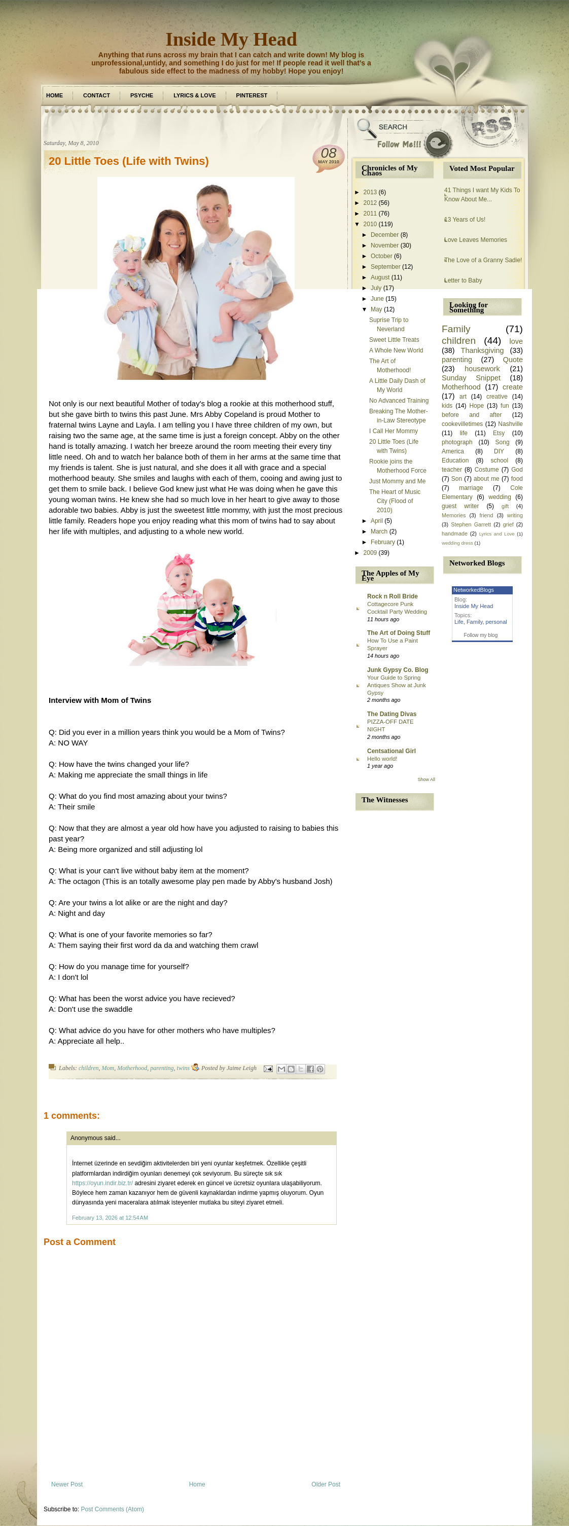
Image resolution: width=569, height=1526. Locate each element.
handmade (455, 533)
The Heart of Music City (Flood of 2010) (394, 501)
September (386, 266)
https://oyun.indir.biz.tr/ (102, 1183)
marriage (471, 487)
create (513, 387)
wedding (499, 497)
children (89, 1068)
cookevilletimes (462, 424)
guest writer (460, 506)
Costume (487, 469)
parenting (161, 1068)
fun (505, 405)
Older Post (325, 1484)
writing (515, 515)
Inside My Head (231, 39)
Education (455, 460)
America (453, 451)
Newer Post (67, 1484)
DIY (499, 451)
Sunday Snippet (471, 378)
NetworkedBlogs (473, 590)
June (377, 298)
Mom (108, 1068)
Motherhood (132, 1068)
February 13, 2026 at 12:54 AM (110, 1218)
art (463, 396)
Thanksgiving (482, 350)
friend (486, 515)
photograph (457, 442)
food (517, 478)
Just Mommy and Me (397, 481)
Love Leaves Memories (475, 239)
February (383, 542)
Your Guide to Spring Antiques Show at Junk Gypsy (396, 685)
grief (508, 524)
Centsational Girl (391, 751)
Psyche (141, 95)
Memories (454, 515)
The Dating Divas (391, 714)
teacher (452, 469)
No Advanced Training (399, 400)
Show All (426, 779)
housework (482, 369)
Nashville (510, 424)
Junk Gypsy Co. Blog (398, 669)
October (382, 256)
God (517, 469)
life (464, 433)
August (380, 277)
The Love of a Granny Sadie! (483, 260)
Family (456, 329)
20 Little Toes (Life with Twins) (129, 161)
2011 (370, 213)
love (516, 341)
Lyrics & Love (194, 95)
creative (497, 396)
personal (496, 622)
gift (505, 506)
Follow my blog (481, 635)
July (376, 288)
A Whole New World (396, 350)
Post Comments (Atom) (112, 1509)
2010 (370, 224)
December (385, 234)
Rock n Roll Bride (392, 596)
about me (487, 478)
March (379, 531)
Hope (476, 405)
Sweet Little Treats (394, 339)
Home (54, 95)
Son (456, 478)
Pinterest (252, 95)
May (376, 309)
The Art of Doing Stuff (398, 632)
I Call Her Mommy (393, 431)
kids (447, 405)
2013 (370, 192)
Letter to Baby (463, 280)
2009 (370, 552)
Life (459, 622)
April (377, 520)
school (499, 460)
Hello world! (382, 759)
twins (183, 1068)
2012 (370, 202)
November (385, 245)
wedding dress (457, 543)
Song (502, 442)
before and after (472, 414)
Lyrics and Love (497, 534)
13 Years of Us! (464, 219)
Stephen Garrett (471, 524)
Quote (513, 360)
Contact (96, 95)
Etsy (499, 433)
